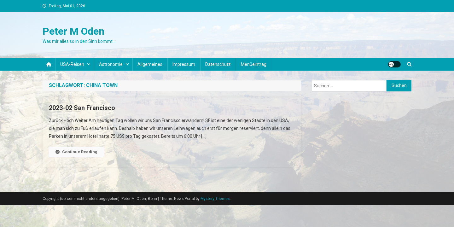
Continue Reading (76, 151)
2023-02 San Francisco (82, 108)
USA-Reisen (72, 64)
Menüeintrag (253, 64)
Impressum (183, 64)
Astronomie (111, 64)
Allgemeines (149, 64)
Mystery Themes (215, 198)
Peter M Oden (73, 31)
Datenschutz (218, 64)
